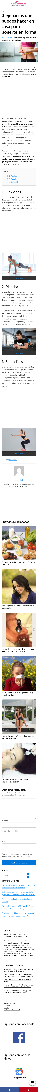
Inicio (3, 38)
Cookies (6, 1008)
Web (3, 841)
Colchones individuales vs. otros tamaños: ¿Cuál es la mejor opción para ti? (19, 991)
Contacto (7, 1005)
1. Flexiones (12, 176)
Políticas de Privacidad (12, 1010)
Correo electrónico (10, 831)
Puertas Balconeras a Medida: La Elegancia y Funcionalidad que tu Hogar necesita (19, 986)
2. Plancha (12, 179)
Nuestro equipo (9, 1003)
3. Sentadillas (13, 182)
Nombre (5, 820)
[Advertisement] (19, 97)
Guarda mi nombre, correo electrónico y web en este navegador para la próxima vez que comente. (19, 855)
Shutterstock (19, 278)
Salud (4, 11)
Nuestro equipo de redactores (14, 934)
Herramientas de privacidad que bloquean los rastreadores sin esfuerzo (19, 970)
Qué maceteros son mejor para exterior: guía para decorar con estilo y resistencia (18, 975)
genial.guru (12, 460)
